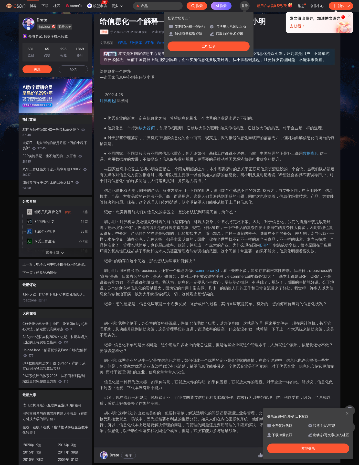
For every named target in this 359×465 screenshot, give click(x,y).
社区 (56, 6)
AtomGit (73, 5)
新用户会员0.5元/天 (275, 5)
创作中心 (317, 6)
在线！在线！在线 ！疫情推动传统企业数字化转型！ (55, 429)
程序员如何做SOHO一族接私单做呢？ (53, 132)
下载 (45, 6)
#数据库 (136, 43)
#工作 (149, 43)
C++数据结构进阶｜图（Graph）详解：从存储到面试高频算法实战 (53, 366)
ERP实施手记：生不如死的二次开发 (52, 158)
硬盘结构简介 (46, 273)
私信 (73, 70)
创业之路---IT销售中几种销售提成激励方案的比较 (55, 295)
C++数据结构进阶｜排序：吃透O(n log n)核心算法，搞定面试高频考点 (55, 326)
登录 (244, 6)
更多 (117, 6)
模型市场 (98, 4)
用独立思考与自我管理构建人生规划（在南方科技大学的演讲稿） (54, 416)
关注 (128, 455)
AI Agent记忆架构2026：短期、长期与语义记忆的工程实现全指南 (55, 339)
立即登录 (208, 46)
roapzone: (30, 300)
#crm (161, 43)
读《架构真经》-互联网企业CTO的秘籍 (51, 405)
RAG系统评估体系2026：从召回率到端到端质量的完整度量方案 (53, 378)
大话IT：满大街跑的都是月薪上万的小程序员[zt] (54, 145)
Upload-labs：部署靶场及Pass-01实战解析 (54, 352)
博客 (33, 6)
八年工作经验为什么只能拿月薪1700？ (54, 171)
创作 (341, 6)
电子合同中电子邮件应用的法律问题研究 (61, 264)
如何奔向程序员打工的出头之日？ (50, 185)
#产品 (122, 43)
